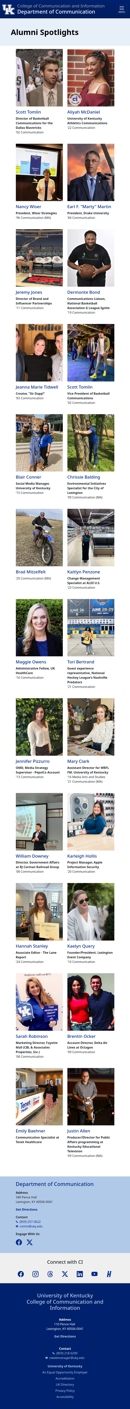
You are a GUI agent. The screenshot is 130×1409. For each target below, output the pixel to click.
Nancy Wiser (28, 206)
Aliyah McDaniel (83, 112)
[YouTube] (94, 1274)
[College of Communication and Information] (9, 9)
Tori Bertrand (80, 662)
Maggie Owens (31, 662)
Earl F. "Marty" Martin (89, 206)
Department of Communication (56, 11)
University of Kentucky (65, 1295)
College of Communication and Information (65, 1305)
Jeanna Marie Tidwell (37, 387)
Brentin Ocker (81, 1036)
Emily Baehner (30, 1131)
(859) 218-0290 (66, 1353)
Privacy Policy (65, 1391)
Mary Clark (78, 761)
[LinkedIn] (80, 1274)
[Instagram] (35, 1274)
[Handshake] (109, 1274)
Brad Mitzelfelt (31, 572)
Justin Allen (78, 1131)
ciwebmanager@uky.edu (67, 1358)
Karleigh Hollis (82, 856)
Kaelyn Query (81, 946)
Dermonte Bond (83, 292)
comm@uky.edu (31, 1226)
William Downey (32, 856)
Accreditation (65, 1378)
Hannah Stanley (32, 946)
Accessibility (64, 1397)
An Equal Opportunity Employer (65, 1372)
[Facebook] (21, 1274)
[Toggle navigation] (122, 9)
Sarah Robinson (32, 1036)
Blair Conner (28, 477)
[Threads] (50, 1274)
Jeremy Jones (29, 292)
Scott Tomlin (28, 112)
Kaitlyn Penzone (83, 572)
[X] (65, 1274)
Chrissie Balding (83, 477)
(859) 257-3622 (30, 1222)
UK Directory (65, 1384)
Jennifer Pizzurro (33, 761)
